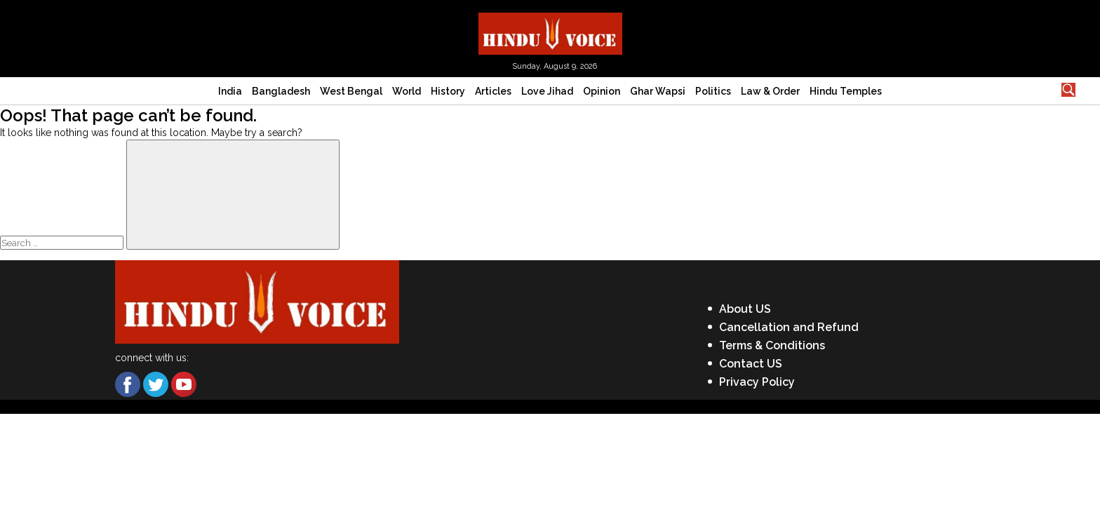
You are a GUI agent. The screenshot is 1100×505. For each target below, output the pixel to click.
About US (745, 309)
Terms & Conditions (772, 345)
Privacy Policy (757, 382)
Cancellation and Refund (789, 327)
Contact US (750, 363)
